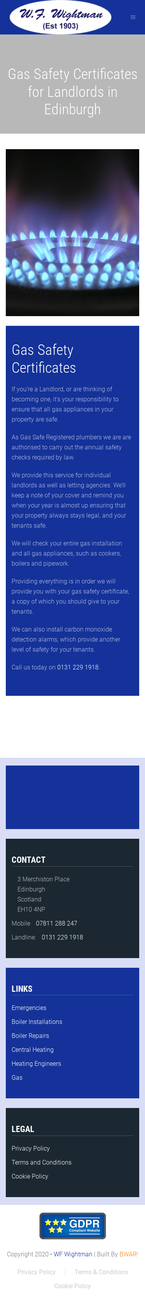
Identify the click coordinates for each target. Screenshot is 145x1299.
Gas (17, 1077)
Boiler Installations (37, 1021)
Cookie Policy (30, 1176)
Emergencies (29, 1008)
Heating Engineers (36, 1063)
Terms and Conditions (42, 1162)
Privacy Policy (31, 1148)
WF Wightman (73, 1254)
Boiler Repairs (30, 1035)
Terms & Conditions (101, 1272)
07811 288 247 (56, 923)
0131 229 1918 (77, 667)
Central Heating (33, 1049)
